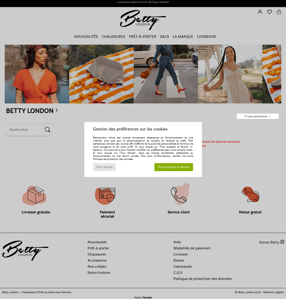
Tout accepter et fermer (174, 167)
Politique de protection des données (113, 159)
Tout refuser (104, 167)
